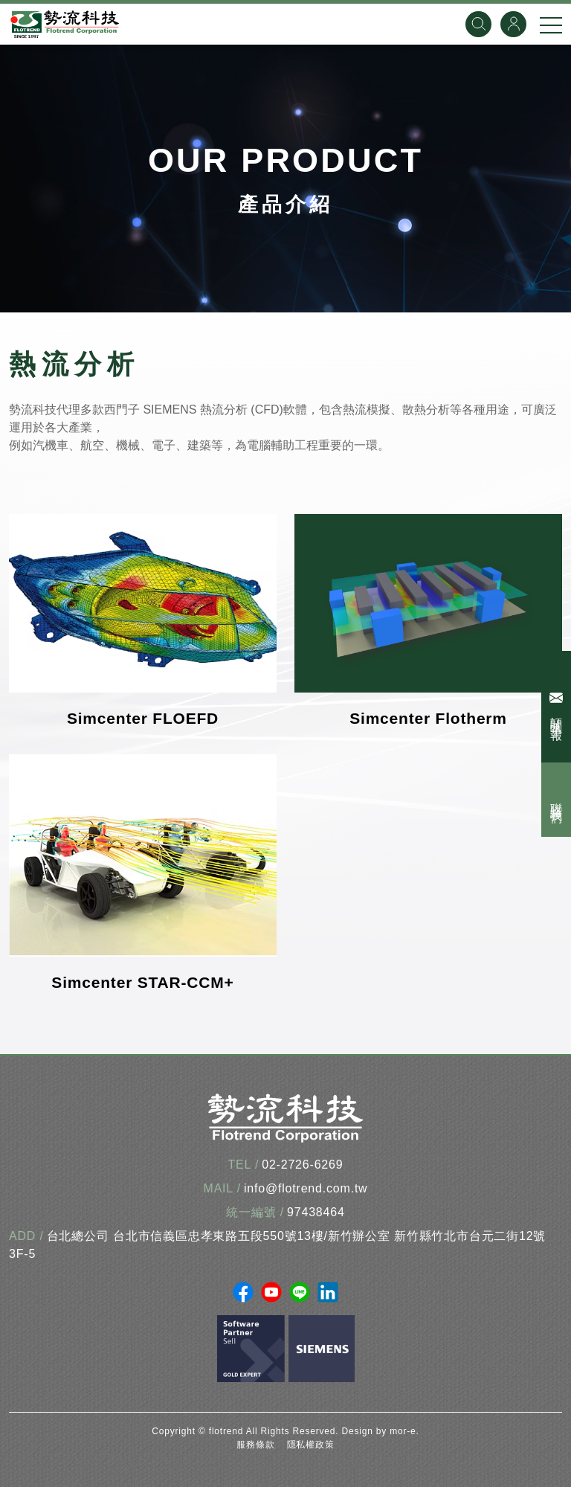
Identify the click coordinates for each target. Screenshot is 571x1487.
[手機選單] (551, 24)
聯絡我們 (556, 800)
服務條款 (255, 1444)
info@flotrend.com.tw (306, 1188)
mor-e (403, 1431)
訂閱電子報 (558, 706)
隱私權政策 (311, 1444)
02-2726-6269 (302, 1164)
